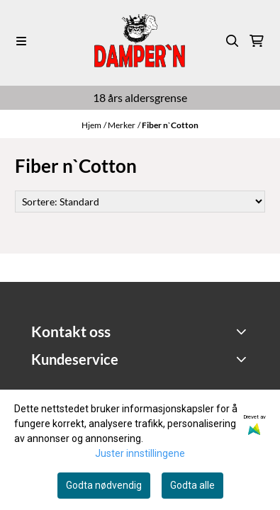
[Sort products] (140, 201)
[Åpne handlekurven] (256, 41)
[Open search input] (232, 41)
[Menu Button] (21, 41)
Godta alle (192, 485)
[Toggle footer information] (243, 331)
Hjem (91, 125)
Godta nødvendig (104, 485)
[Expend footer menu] (243, 359)
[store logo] (139, 40)
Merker (121, 125)
